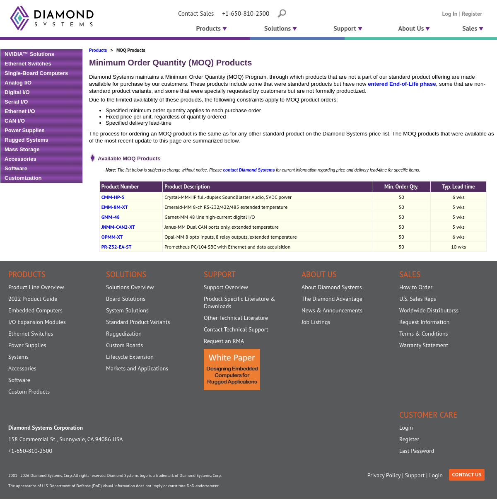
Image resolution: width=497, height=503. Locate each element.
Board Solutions (125, 298)
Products (210, 28)
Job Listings (316, 322)
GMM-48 (110, 217)
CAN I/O (15, 121)
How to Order (415, 287)
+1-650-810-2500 (245, 13)
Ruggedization (124, 333)
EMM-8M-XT (114, 207)
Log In (450, 13)
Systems (18, 356)
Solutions (280, 28)
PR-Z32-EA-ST (116, 247)
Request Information (424, 322)
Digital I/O (17, 92)
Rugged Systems (26, 140)
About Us (414, 28)
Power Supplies (25, 130)
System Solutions (127, 310)
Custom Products (29, 391)
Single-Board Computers (36, 73)
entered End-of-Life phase (402, 84)
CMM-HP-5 (113, 197)
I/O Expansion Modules (37, 322)
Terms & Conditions (423, 333)
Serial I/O (16, 102)
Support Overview (226, 287)
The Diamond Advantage (332, 298)
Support (347, 28)
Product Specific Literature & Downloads (239, 302)
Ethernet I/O (20, 111)
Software (16, 168)
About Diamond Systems (332, 287)
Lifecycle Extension (130, 356)
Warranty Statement (423, 345)
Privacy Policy (383, 475)
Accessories (20, 159)
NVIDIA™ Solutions (29, 54)
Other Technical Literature (236, 318)
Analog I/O (18, 83)
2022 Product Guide (32, 298)
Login (406, 427)
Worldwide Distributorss (428, 310)
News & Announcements (332, 310)
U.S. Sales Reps (417, 298)
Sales (472, 28)
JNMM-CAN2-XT (118, 227)
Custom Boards (124, 345)
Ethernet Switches (28, 63)
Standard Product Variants (138, 322)
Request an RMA (224, 341)
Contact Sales (196, 13)
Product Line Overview (36, 287)
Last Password (416, 451)
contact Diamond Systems (249, 170)
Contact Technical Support (236, 329)
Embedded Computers (35, 310)
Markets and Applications (137, 368)
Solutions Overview (130, 287)
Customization (23, 178)
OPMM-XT (112, 237)
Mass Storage (22, 149)
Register (472, 13)
